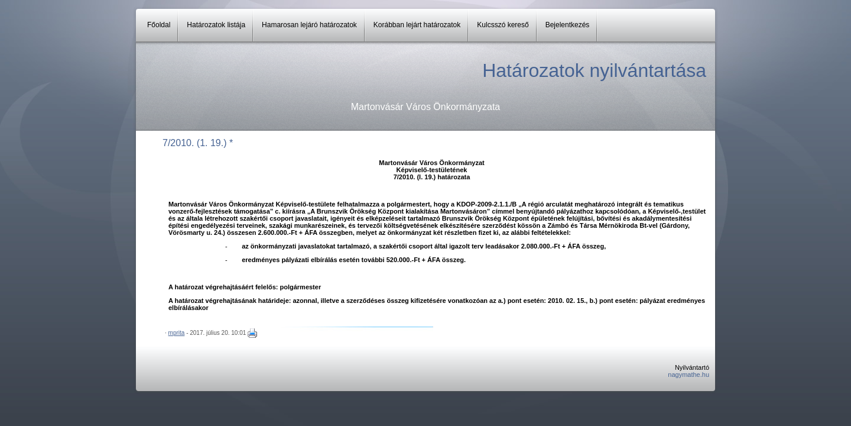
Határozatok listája (216, 25)
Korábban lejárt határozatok (416, 25)
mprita (176, 333)
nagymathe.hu (688, 374)
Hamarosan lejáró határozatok (309, 25)
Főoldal (158, 25)
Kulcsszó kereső (502, 25)
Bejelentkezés (567, 25)
